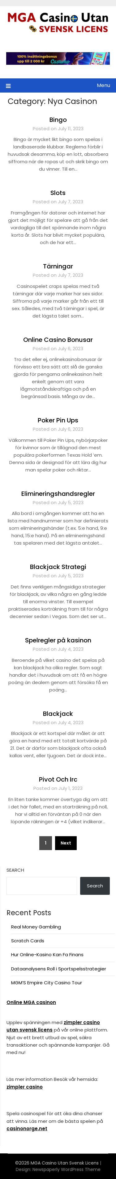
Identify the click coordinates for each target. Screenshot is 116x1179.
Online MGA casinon (31, 1002)
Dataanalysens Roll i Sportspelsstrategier (58, 968)
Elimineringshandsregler (58, 493)
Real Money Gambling (36, 927)
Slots (58, 193)
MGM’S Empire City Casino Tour (46, 982)
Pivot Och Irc (58, 779)
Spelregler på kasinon (58, 640)
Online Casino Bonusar (58, 339)
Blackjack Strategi (58, 567)
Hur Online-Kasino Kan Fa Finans (47, 954)
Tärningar (58, 266)
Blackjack (58, 713)
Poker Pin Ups (58, 420)
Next (66, 843)
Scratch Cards (27, 940)
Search (15, 870)
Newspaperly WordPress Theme (66, 1169)
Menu (103, 85)
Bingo (58, 119)
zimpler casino (24, 1087)
